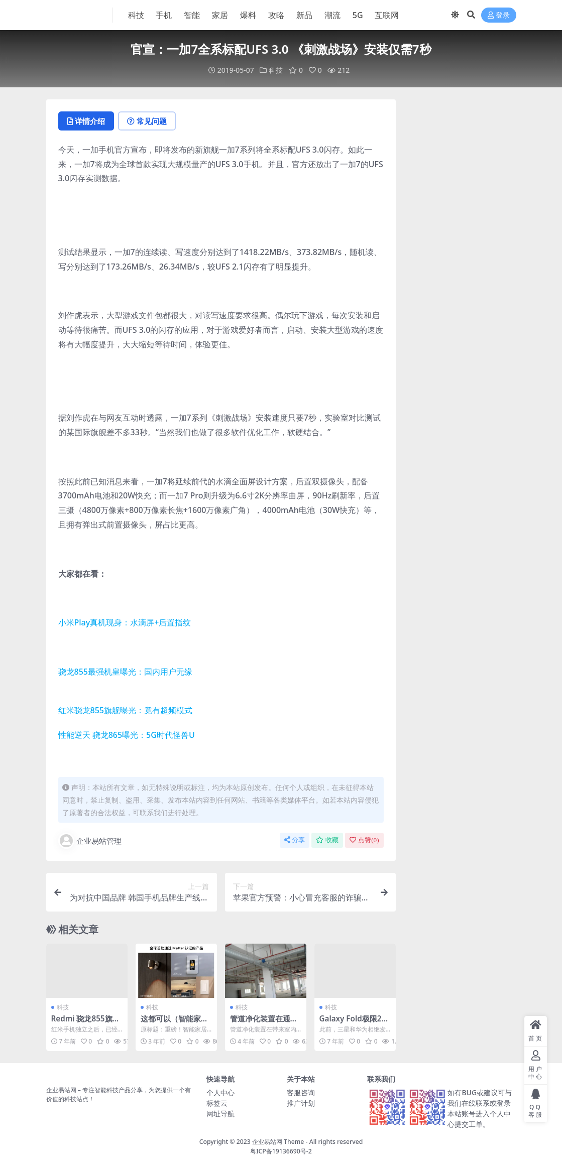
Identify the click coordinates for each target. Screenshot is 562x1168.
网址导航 (220, 1113)
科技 (276, 70)
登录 (499, 15)
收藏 (327, 840)
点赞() (364, 840)
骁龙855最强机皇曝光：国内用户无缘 (125, 671)
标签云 (217, 1103)
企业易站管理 (90, 841)
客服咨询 (301, 1092)
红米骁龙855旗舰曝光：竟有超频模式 (125, 710)
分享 (294, 840)
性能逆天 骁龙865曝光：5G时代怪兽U (126, 734)
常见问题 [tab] (147, 121)
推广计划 (301, 1103)
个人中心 (220, 1092)
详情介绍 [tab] (86, 121)
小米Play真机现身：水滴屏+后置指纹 (124, 622)
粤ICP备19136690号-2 (281, 1151)
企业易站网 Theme (278, 1141)
